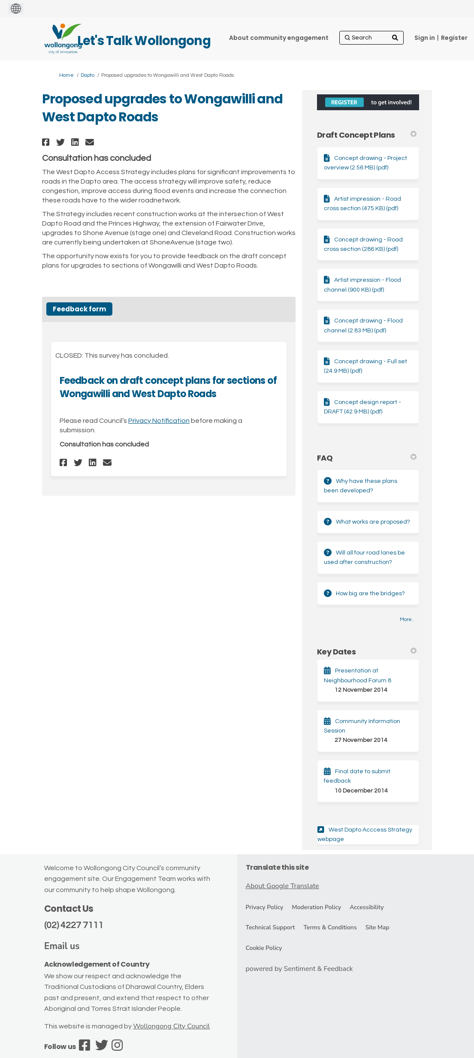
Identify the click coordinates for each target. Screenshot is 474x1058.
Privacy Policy (265, 907)
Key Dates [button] (367, 651)
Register (454, 37)
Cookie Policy (264, 948)
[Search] (371, 38)
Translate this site (277, 867)
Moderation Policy (316, 907)
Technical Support (270, 927)
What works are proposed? (373, 522)
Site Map (377, 927)
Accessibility (366, 907)
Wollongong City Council (171, 1026)
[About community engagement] (279, 38)
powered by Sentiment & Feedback (299, 969)
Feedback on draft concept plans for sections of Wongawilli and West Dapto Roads (168, 387)
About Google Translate (282, 886)
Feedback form (79, 308)
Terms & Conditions (329, 927)
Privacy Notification (159, 420)
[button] (47, 142)
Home (66, 75)
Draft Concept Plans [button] (367, 135)
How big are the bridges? (370, 594)
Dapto (87, 75)
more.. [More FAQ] (407, 619)
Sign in (424, 37)
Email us (62, 946)
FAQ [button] (367, 457)
